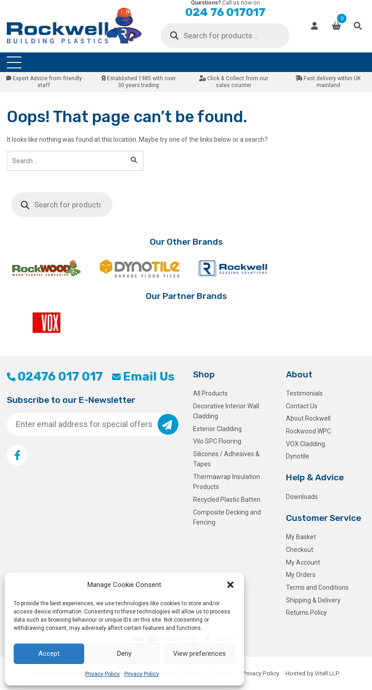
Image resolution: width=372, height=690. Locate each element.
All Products (210, 393)
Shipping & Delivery (313, 600)
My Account (303, 562)
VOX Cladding (305, 444)
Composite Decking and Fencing (227, 517)
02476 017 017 (55, 376)
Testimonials (304, 393)
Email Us (143, 376)
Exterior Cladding (217, 429)
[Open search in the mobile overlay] (225, 35)
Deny (124, 653)
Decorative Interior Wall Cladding (226, 411)
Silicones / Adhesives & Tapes (226, 459)
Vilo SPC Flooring (217, 441)
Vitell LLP (327, 673)
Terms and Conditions (317, 587)
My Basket (301, 537)
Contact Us (301, 406)
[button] (230, 584)
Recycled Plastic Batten (226, 499)
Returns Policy (306, 612)
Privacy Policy (102, 674)
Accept (49, 653)
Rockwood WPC (308, 431)
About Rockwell (308, 418)
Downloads (302, 496)
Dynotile (297, 456)
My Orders (301, 574)
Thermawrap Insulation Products (226, 481)
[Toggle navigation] (14, 62)
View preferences (199, 653)
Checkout (299, 549)
